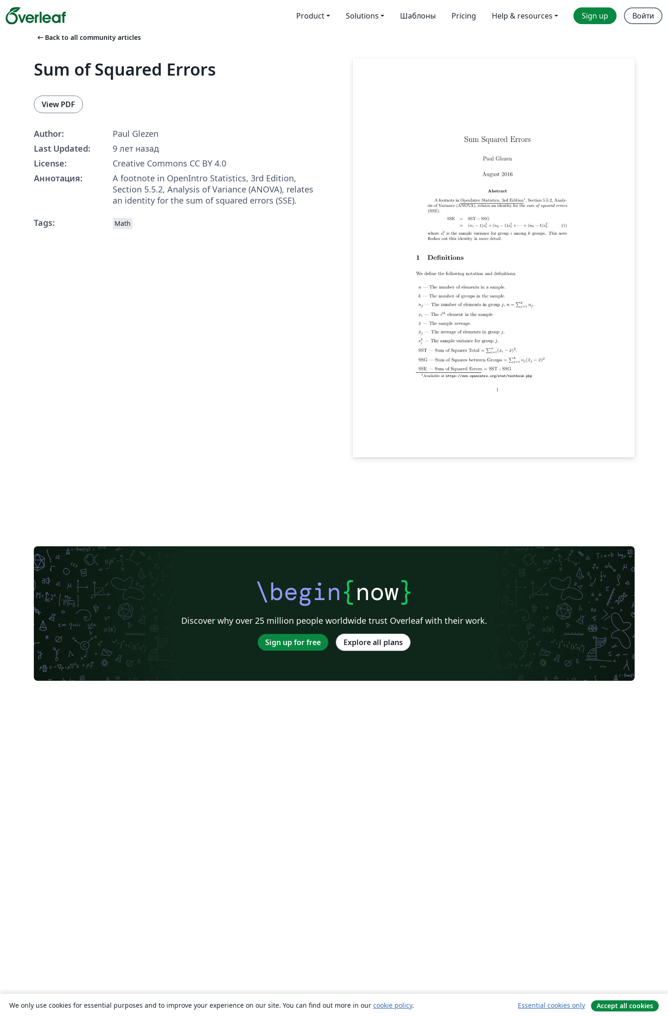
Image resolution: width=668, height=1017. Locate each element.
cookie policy (392, 1005)
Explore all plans (373, 642)
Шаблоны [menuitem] (418, 16)
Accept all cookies (625, 1005)
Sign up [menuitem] (595, 16)
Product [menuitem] (310, 16)
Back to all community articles (88, 37)
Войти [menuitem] (643, 16)
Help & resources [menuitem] (522, 16)
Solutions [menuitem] (362, 16)
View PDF (58, 104)
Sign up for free (293, 642)
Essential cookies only (551, 1005)
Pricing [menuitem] (464, 16)
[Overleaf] (36, 16)
